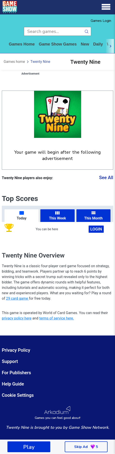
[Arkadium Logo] (57, 412)
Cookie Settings (18, 395)
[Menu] (106, 7)
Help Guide (13, 384)
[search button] (86, 31)
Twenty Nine (40, 61)
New (85, 44)
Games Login (101, 20)
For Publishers (16, 372)
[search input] (53, 31)
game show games (58, 44)
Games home (22, 44)
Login (96, 229)
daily (98, 44)
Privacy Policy (16, 350)
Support (10, 361)
